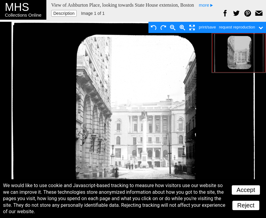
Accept (246, 190)
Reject (245, 205)
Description (64, 13)
